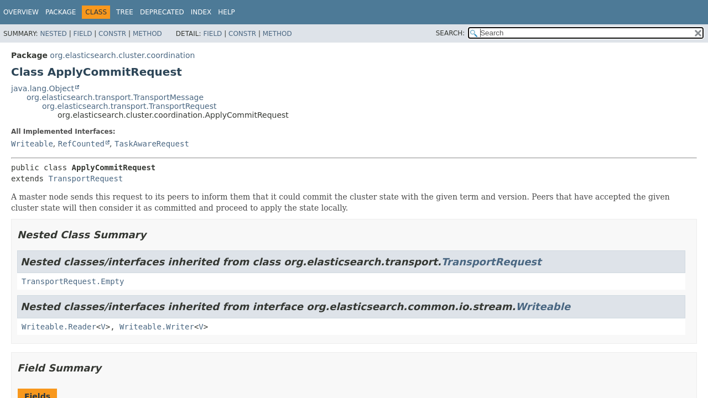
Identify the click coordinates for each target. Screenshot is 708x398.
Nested (53, 34)
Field (82, 34)
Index (201, 12)
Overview (21, 12)
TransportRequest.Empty (73, 281)
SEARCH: (450, 33)
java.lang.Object (42, 88)
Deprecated (162, 12)
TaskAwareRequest (151, 143)
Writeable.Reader (59, 326)
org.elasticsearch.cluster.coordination (122, 55)
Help (226, 12)
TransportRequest (85, 178)
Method (147, 34)
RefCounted (81, 143)
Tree (124, 12)
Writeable (32, 143)
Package (60, 12)
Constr (112, 34)
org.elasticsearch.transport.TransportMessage (115, 97)
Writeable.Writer (156, 326)
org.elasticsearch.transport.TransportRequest (129, 106)
